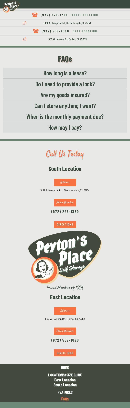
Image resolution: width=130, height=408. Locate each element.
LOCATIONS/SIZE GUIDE (65, 374)
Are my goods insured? (65, 94)
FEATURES (65, 392)
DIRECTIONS (65, 224)
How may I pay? (65, 127)
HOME (65, 367)
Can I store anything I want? (65, 105)
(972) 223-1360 (54, 15)
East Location (65, 379)
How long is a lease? (65, 73)
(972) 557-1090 (55, 31)
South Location (65, 384)
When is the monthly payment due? (65, 116)
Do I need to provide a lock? (65, 83)
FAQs (65, 398)
